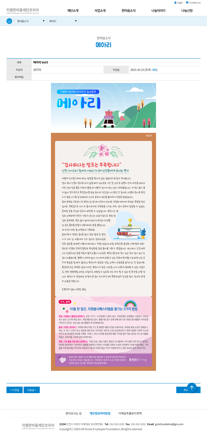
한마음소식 (128, 10)
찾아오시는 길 (73, 413)
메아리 (52, 21)
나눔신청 (186, 10)
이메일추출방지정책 (130, 413)
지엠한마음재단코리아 (19, 8)
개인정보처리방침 (100, 413)
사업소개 (99, 10)
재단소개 (72, 10)
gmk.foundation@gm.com (169, 424)
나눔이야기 (158, 10)
